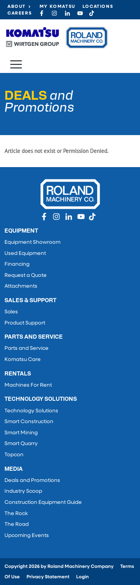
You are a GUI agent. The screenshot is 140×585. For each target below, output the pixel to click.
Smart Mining (21, 433)
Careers (19, 13)
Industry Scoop (23, 491)
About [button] (16, 6)
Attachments (20, 286)
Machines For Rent (28, 385)
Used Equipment (25, 253)
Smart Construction (28, 422)
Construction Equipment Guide (43, 502)
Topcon (14, 455)
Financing (16, 264)
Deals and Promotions (32, 480)
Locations (98, 6)
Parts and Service (26, 348)
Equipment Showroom (32, 242)
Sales (11, 312)
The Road (16, 524)
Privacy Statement (48, 577)
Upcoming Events (26, 535)
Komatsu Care (22, 359)
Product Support (24, 323)
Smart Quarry (21, 444)
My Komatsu (57, 6)
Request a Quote (25, 275)
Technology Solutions (31, 411)
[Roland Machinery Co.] (56, 37)
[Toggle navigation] (16, 64)
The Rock (16, 514)
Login (82, 577)
